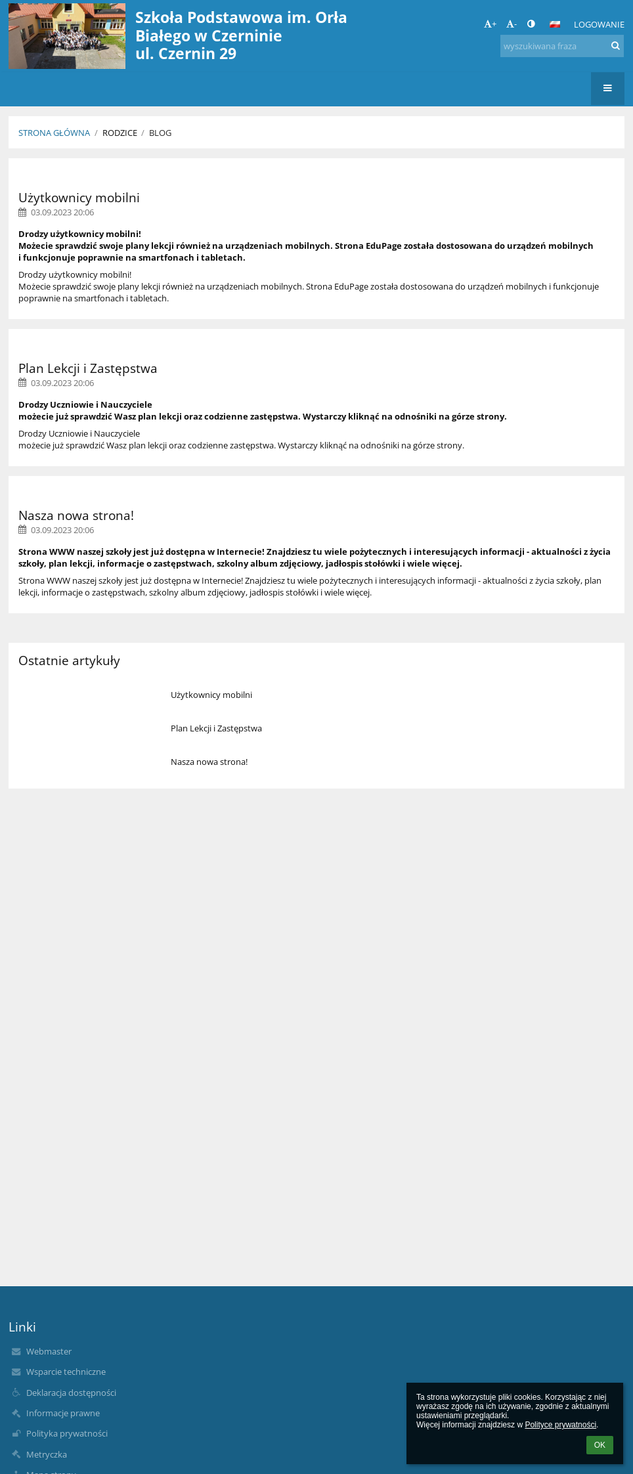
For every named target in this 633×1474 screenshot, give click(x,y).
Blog (160, 133)
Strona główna (54, 133)
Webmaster (49, 1351)
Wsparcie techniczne (66, 1371)
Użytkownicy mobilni (211, 695)
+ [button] (490, 24)
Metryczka (46, 1454)
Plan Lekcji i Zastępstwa (216, 728)
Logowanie (599, 24)
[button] (555, 24)
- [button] (511, 24)
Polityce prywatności (560, 1424)
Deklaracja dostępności (71, 1392)
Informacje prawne (63, 1413)
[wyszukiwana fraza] (562, 46)
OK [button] (599, 1445)
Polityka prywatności (67, 1433)
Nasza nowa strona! (209, 762)
